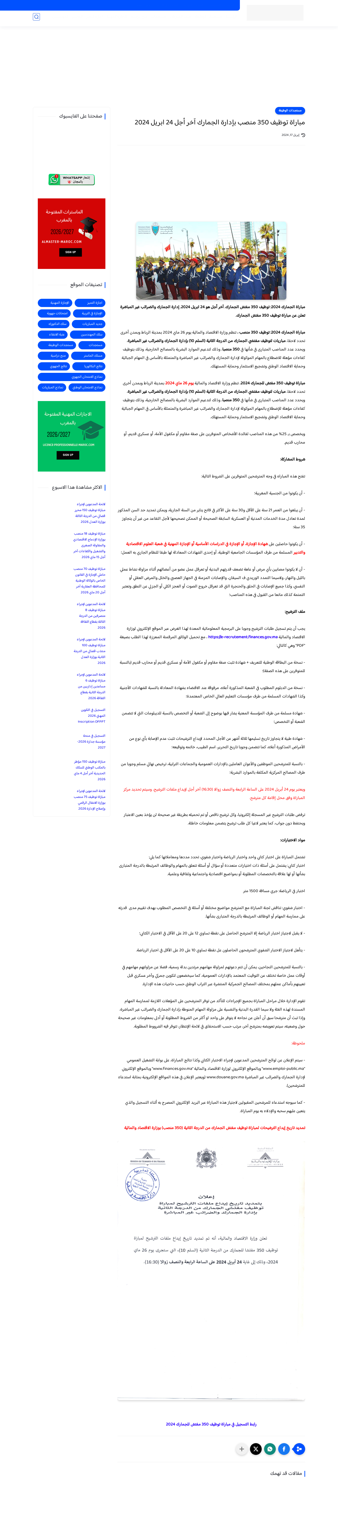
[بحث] (36, 19)
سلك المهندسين (91, 335)
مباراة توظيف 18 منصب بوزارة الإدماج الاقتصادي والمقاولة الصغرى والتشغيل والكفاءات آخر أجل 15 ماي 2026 (89, 545)
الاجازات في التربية (167, 5)
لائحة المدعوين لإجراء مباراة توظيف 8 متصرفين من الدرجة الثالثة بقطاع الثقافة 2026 (91, 616)
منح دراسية (144, 5)
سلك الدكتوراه (57, 324)
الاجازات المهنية (194, 5)
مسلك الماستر (93, 356)
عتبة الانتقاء (57, 335)
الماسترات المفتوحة (222, 5)
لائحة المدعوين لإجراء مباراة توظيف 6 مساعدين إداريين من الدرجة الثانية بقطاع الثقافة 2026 (91, 686)
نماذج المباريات (52, 387)
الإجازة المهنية (59, 303)
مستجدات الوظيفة (206, 19)
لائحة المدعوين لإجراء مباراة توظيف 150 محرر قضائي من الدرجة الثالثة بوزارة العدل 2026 (90, 513)
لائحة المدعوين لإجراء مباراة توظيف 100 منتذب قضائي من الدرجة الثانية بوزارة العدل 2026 (89, 651)
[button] (284, 1449)
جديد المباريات (178, 19)
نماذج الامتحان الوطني (87, 387)
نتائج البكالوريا (93, 366)
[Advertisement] (169, 70)
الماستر (74, 19)
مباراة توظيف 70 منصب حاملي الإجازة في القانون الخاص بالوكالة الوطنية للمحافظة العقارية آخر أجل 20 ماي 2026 (89, 580)
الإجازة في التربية (92, 313)
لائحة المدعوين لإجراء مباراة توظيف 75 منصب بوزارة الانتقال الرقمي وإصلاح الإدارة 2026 (89, 800)
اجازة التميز (92, 19)
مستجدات (156, 19)
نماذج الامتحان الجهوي (87, 377)
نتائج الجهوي (58, 366)
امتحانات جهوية (57, 313)
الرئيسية (229, 19)
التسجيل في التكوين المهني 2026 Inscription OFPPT (91, 716)
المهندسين (58, 19)
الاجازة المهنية (114, 19)
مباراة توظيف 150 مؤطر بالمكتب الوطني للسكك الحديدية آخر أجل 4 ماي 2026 (89, 770)
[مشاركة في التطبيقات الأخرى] (242, 1449)
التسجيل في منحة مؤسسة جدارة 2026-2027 (91, 742)
